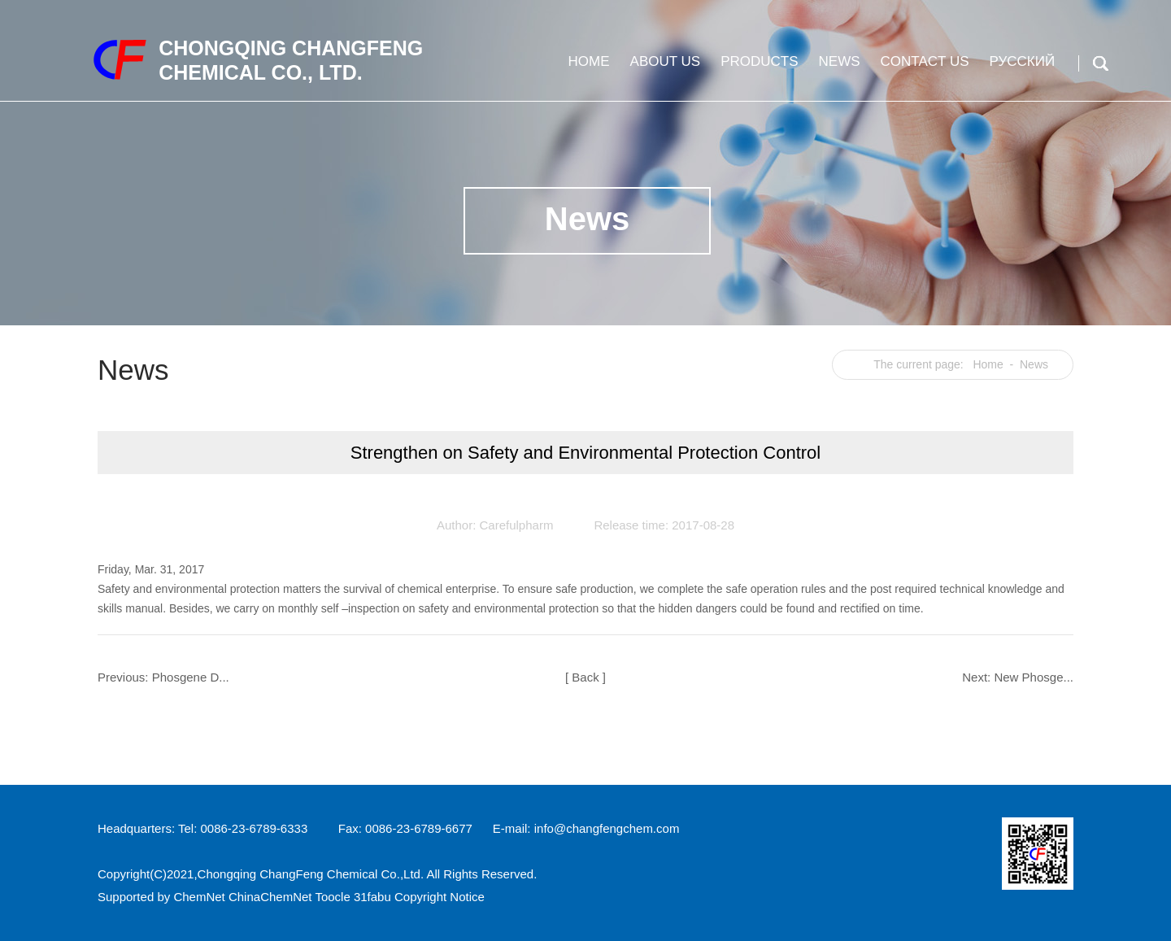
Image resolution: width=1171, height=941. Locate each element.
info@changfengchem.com (607, 828)
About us (663, 68)
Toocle (332, 897)
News (837, 68)
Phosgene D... (190, 677)
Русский (1021, 68)
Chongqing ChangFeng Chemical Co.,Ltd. (311, 874)
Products (757, 68)
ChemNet (198, 897)
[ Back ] (585, 677)
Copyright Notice (439, 897)
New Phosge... (1033, 677)
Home (587, 68)
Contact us (923, 68)
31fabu (372, 897)
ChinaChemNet (270, 897)
